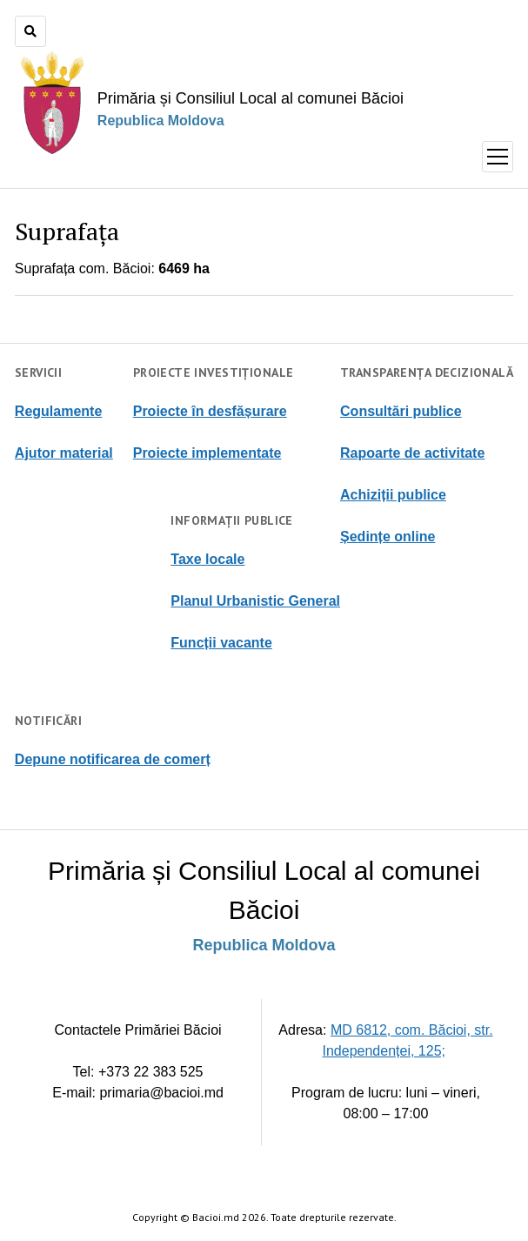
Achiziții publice (393, 494)
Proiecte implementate (207, 453)
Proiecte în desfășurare (210, 411)
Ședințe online (387, 536)
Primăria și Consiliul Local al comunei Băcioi (250, 98)
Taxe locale (207, 559)
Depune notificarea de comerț (113, 759)
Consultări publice (401, 411)
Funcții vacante (220, 642)
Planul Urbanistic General (255, 601)
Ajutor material (64, 453)
